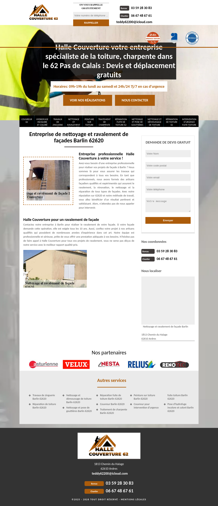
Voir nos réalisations (87, 100)
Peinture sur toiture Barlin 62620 (144, 397)
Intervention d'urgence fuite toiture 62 (189, 122)
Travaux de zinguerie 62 (58, 122)
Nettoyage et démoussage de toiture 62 (154, 122)
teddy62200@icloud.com (134, 22)
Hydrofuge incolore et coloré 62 (42, 122)
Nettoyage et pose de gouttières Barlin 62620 (79, 409)
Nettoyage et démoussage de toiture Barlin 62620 (78, 399)
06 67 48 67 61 (136, 15)
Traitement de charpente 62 (104, 122)
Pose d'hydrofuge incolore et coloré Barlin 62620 (181, 407)
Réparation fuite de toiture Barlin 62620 (111, 397)
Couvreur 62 (26, 120)
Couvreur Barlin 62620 (112, 404)
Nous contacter (135, 100)
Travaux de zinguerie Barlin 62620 (44, 397)
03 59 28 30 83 (136, 8)
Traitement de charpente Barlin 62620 (113, 411)
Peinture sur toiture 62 (89, 122)
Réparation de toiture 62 (172, 122)
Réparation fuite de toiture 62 (121, 122)
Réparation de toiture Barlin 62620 (44, 405)
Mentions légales (133, 499)
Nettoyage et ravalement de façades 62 (73, 122)
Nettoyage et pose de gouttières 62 (137, 122)
